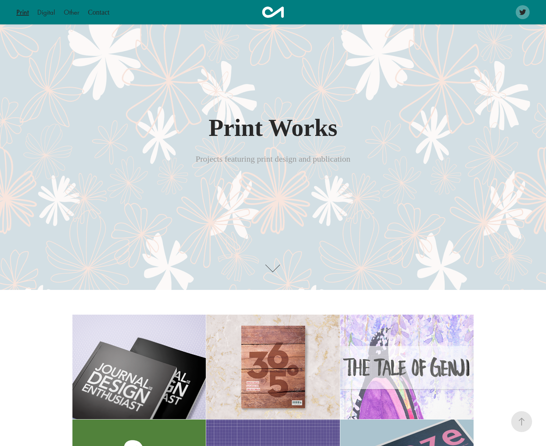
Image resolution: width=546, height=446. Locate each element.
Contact (98, 12)
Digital (46, 12)
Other (71, 12)
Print (22, 12)
